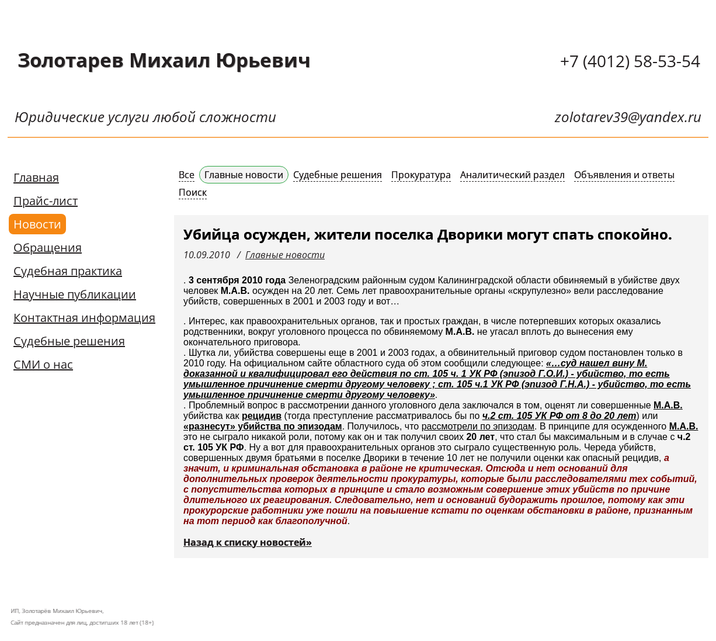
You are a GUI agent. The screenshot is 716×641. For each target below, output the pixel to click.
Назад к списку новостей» (247, 542)
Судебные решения (69, 341)
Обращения (47, 247)
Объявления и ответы (624, 174)
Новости (37, 224)
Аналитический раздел (512, 174)
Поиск (193, 192)
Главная (36, 177)
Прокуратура (421, 174)
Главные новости (243, 174)
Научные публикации (74, 294)
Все (186, 174)
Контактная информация (84, 317)
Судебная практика (67, 271)
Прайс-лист (45, 201)
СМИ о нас (43, 364)
